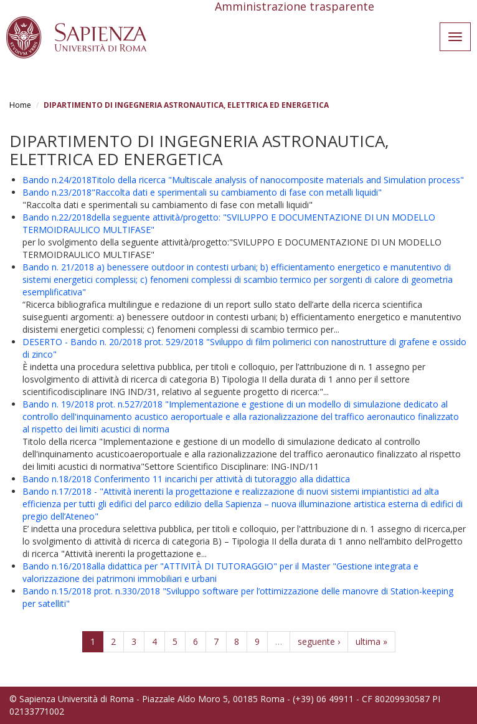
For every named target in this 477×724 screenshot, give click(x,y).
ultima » (371, 641)
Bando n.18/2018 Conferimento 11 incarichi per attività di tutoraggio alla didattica (186, 479)
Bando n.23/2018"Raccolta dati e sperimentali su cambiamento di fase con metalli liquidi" (202, 192)
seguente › (319, 641)
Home (20, 105)
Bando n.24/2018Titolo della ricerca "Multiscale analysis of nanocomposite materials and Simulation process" (243, 180)
